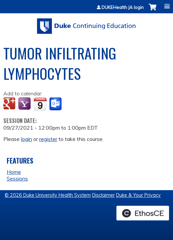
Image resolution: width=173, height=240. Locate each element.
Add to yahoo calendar (25, 104)
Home (14, 172)
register (48, 139)
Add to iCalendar (40, 103)
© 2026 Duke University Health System (48, 195)
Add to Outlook (56, 104)
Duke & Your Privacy (138, 195)
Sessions (17, 178)
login (26, 139)
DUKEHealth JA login (122, 7)
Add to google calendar (10, 104)
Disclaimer (103, 195)
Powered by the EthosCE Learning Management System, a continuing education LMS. (143, 213)
